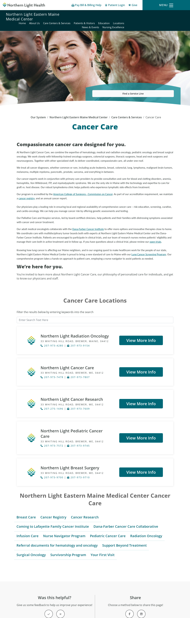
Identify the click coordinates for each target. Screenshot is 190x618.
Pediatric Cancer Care (108, 522)
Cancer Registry (53, 503)
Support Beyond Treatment (124, 531)
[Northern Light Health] (24, 5)
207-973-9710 (78, 463)
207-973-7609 (78, 400)
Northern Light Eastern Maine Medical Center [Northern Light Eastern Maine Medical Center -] (79, 109)
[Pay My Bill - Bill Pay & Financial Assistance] (86, 5)
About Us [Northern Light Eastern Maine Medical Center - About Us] (94, 14)
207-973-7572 (52, 432)
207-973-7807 (78, 369)
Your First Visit (103, 541)
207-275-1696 (52, 400)
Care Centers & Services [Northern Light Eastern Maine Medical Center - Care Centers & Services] (116, 14)
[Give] (132, 5)
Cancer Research (85, 503)
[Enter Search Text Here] (95, 312)
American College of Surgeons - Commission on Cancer (83, 186)
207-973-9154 (78, 337)
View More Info (141, 332)
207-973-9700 (52, 463)
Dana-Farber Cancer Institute (88, 221)
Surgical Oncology (31, 541)
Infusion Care (28, 522)
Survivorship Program (68, 541)
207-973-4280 (52, 337)
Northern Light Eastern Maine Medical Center (32, 16)
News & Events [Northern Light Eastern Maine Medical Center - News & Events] (150, 18)
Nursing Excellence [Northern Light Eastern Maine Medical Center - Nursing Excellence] (173, 18)
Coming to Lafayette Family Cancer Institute (53, 512)
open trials (155, 233)
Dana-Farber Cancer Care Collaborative (125, 512)
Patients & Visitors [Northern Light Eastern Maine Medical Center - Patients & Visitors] (144, 14)
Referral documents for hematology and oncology (57, 531)
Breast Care (26, 503)
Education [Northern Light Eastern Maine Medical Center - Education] (163, 14)
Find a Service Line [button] (133, 85)
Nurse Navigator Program (64, 522)
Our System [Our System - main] (38, 109)
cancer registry (26, 190)
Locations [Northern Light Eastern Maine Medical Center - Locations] (178, 14)
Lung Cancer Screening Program (148, 246)
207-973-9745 (78, 432)
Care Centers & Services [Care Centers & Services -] (126, 109)
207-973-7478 (52, 369)
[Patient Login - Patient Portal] (115, 5)
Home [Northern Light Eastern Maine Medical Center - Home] (82, 14)
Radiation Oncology (146, 522)
